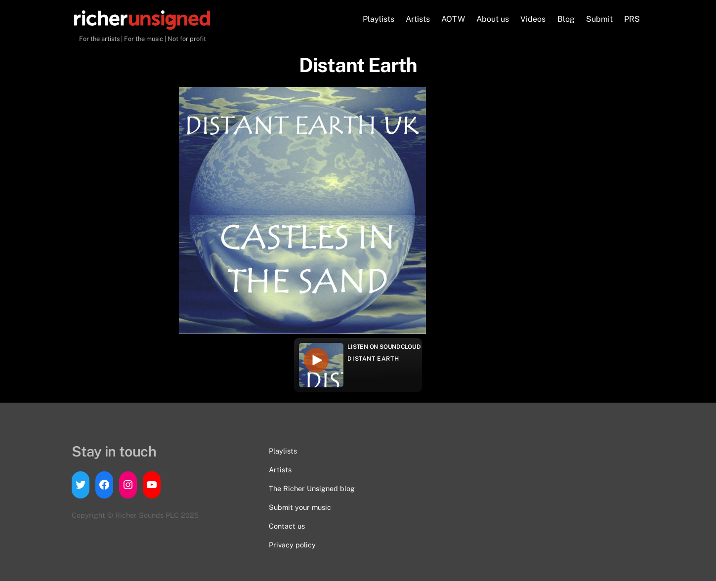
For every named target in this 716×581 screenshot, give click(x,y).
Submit (599, 19)
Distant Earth (373, 358)
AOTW (453, 19)
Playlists (378, 19)
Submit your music (300, 507)
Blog (566, 19)
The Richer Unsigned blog (312, 488)
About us (492, 19)
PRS (632, 19)
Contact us (287, 526)
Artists (418, 19)
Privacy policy (292, 544)
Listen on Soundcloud (384, 346)
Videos (533, 19)
